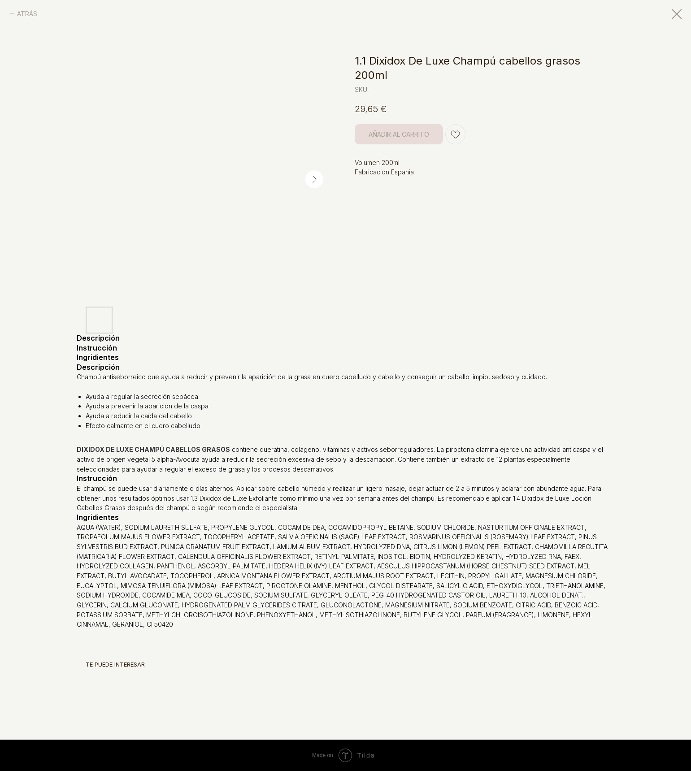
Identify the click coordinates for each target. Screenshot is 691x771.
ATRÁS (27, 13)
